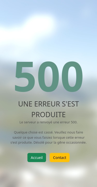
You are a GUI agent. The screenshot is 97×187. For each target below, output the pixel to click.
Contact (59, 157)
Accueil (37, 157)
